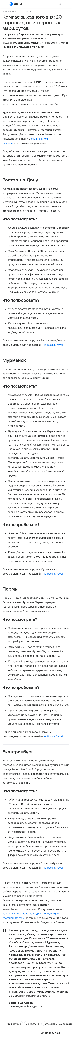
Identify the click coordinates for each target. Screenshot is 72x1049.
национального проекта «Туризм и (24, 913)
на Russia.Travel (53, 344)
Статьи (27, 11)
